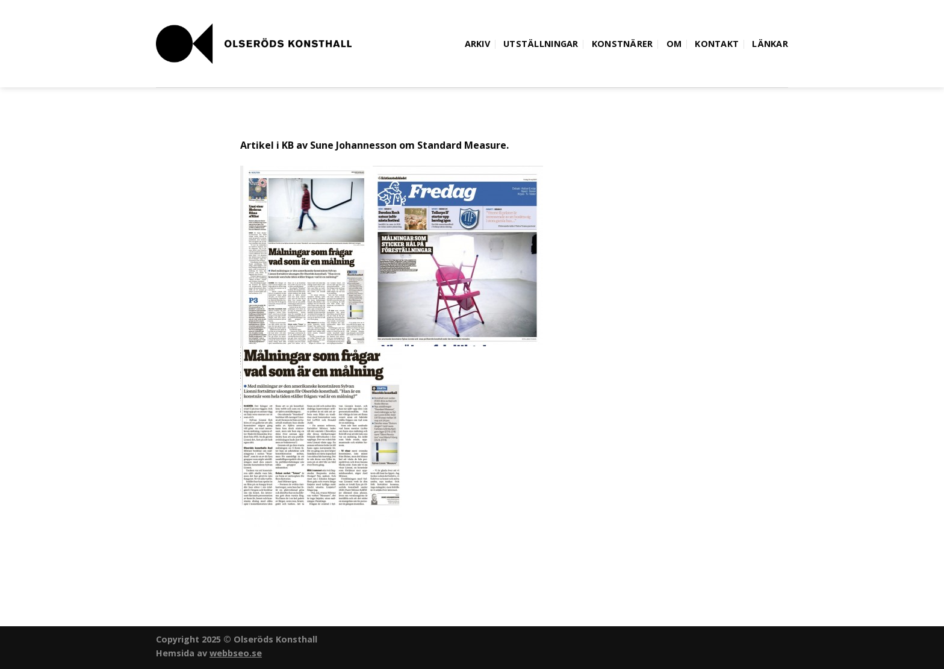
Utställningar (541, 43)
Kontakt (717, 43)
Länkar (770, 43)
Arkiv (477, 43)
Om (674, 43)
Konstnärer (622, 43)
